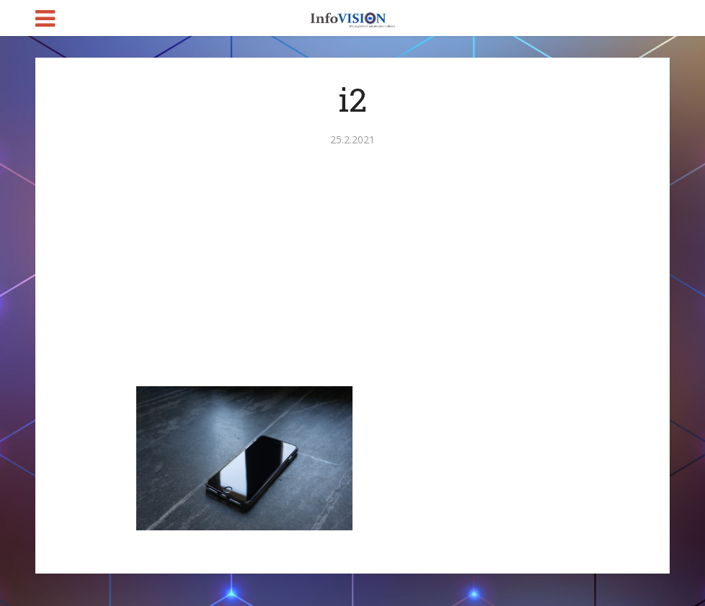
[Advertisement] (352, 278)
